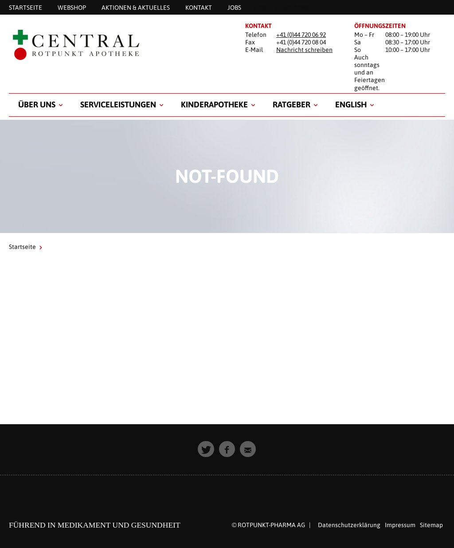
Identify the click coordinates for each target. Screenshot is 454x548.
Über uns (36, 104)
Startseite (22, 246)
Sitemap (431, 524)
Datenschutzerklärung (349, 524)
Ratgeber (291, 104)
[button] (206, 449)
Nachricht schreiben (304, 49)
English (351, 104)
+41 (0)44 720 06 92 (301, 34)
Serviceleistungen (118, 104)
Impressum (400, 524)
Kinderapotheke (214, 104)
